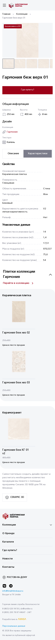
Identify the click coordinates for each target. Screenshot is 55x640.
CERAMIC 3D (17, 497)
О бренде (8, 533)
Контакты (8, 567)
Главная (6, 14)
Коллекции (21, 14)
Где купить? (27, 90)
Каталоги (8, 542)
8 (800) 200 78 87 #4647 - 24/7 (16, 612)
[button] (8, 63)
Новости (7, 559)
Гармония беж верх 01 (13, 18)
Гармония (12, 132)
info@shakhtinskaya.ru (12, 591)
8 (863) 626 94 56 (10, 609)
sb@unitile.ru (26, 609)
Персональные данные (13, 626)
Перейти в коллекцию (16, 283)
